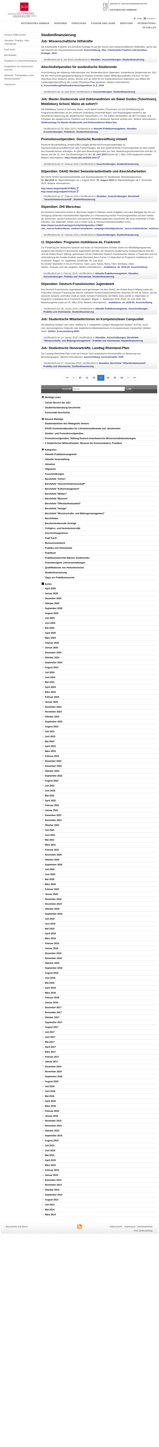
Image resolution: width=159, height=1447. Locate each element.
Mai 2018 (49, 982)
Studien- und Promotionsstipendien (64, 433)
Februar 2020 (52, 889)
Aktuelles (149, 27)
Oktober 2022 (52, 771)
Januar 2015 (51, 1175)
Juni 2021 (50, 835)
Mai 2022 (49, 795)
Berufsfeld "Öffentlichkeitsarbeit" (128, 363)
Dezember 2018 (53, 953)
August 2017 (51, 1027)
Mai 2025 (49, 628)
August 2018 (51, 973)
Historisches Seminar (35, 23)
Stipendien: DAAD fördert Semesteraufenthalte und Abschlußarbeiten (93, 171)
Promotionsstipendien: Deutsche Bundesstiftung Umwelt (84, 139)
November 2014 (53, 1184)
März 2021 (50, 844)
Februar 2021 (52, 849)
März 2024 (50, 692)
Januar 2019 (51, 948)
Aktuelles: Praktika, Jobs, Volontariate (17, 42)
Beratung (126, 23)
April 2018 (50, 987)
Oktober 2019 (52, 908)
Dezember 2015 (53, 1120)
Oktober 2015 (52, 1130)
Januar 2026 (51, 593)
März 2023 (50, 751)
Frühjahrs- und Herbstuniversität (62, 528)
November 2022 (53, 766)
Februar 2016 (52, 1111)
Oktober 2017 (52, 1017)
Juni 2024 (50, 677)
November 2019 (53, 904)
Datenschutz (116, 1226)
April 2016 (50, 1101)
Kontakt (151, 19)
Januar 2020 (51, 894)
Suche (67, 388)
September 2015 (53, 1135)
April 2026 (50, 588)
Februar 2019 (52, 943)
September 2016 (53, 1076)
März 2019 (50, 938)
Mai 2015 (49, 1155)
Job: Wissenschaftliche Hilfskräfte (67, 41)
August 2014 (51, 1199)
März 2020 (50, 884)
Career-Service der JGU (57, 402)
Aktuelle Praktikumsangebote (109, 128)
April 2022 (50, 800)
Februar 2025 (52, 642)
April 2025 (50, 633)
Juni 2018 (50, 978)
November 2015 (53, 1125)
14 (108, 377)
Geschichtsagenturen (56, 533)
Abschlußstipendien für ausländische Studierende (79, 67)
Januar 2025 (51, 647)
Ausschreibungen (111, 59)
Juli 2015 (49, 1145)
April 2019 (50, 933)
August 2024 (51, 667)
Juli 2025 (49, 618)
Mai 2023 (49, 741)
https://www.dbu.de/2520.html (81, 157)
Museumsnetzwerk (55, 543)
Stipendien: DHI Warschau (61, 207)
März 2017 (50, 1052)
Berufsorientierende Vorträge (60, 523)
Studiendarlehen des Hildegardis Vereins (67, 423)
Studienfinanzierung (133, 59)
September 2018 (53, 968)
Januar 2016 (51, 1116)
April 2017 (50, 1047)
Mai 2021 (49, 839)
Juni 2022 (50, 790)
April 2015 (50, 1160)
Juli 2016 (49, 1086)
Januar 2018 (51, 1002)
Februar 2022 (52, 805)
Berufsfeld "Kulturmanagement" (62, 488)
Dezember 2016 (53, 1066)
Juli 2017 (49, 1032)
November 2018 (53, 958)
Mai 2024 (49, 682)
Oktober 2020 (52, 859)
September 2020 (53, 864)
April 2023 (50, 746)
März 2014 (50, 1214)
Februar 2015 (52, 1170)
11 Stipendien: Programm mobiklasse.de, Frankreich (80, 242)
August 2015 (51, 1140)
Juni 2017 (50, 1037)
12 (94, 377)
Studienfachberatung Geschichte (62, 407)
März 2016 (50, 1106)
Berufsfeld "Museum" (56, 498)
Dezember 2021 (53, 815)
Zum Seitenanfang (143, 1230)
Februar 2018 (52, 997)
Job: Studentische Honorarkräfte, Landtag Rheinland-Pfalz (85, 348)
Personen (60, 23)
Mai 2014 (49, 1209)
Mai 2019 (49, 928)
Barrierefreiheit (145, 1226)
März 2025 (50, 638)
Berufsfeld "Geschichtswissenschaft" (65, 484)
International (147, 23)
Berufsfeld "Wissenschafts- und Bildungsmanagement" (75, 513)
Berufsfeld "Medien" (56, 493)
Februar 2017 (52, 1056)
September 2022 (53, 775)
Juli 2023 (49, 731)
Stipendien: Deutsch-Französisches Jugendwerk (77, 284)
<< (67, 377)
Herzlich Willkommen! (15, 34)
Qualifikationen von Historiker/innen (64, 567)
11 (87, 377)
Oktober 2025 (52, 603)
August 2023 (51, 726)
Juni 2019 (50, 923)
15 (114, 377)
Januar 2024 (51, 702)
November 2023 (53, 711)
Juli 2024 (49, 672)
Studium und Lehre (103, 23)
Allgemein (50, 469)
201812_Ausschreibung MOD (63, 331)
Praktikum (69, 131)
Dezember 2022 (53, 761)
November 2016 (53, 1071)
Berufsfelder (10, 55)
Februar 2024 (52, 697)
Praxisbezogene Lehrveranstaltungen (65, 562)
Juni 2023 (50, 736)
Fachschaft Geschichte (57, 412)
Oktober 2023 (52, 716)
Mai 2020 (49, 879)
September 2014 (53, 1194)
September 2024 (53, 662)
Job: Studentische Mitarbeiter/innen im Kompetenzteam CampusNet (92, 319)
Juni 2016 (50, 1091)
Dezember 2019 (53, 899)
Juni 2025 (50, 623)
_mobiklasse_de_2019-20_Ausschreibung (124, 267)
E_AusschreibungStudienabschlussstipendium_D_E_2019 (72, 85)
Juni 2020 (50, 874)
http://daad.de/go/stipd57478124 (58, 191)
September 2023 (53, 721)
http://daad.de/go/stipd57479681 (58, 188)
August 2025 (51, 613)
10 (80, 377)
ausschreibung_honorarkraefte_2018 (104, 357)
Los (129, 389)
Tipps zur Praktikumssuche (59, 577)
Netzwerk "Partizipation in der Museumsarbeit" (19, 77)
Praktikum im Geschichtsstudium (20, 60)
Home (139, 19)
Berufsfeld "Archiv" (55, 479)
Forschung (79, 23)
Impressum (9, 84)
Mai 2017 (49, 1042)
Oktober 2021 (52, 825)
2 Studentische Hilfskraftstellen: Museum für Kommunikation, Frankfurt (83, 443)
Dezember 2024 (53, 652)
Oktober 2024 (52, 657)
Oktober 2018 (52, 963)
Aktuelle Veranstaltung (57, 459)
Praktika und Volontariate (77, 276)
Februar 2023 (52, 756)
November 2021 (53, 820)
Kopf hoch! (9, 49)
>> (134, 377)
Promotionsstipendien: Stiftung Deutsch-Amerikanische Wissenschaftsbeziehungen (90, 438)
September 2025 (53, 608)
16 (122, 377)
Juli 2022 (49, 785)
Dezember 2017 (53, 1007)
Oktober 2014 (52, 1189)
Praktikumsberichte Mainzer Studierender (67, 557)
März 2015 (50, 1165)
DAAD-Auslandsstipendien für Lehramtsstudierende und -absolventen (83, 428)
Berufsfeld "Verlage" (56, 508)
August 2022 (51, 780)
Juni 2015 (50, 1150)
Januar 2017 (51, 1061)
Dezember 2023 (53, 707)
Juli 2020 (49, 869)
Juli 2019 (49, 918)
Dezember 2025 (53, 598)
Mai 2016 (49, 1096)
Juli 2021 (49, 830)
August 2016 (51, 1081)
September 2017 (53, 1022)
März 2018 (50, 992)
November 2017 (53, 1012)
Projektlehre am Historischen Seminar (18, 68)
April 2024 (50, 687)
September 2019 (53, 913)
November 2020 (53, 854)
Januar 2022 (51, 810)
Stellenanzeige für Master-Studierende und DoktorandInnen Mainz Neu (79, 122)
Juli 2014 (49, 1204)
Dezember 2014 (53, 1180)
